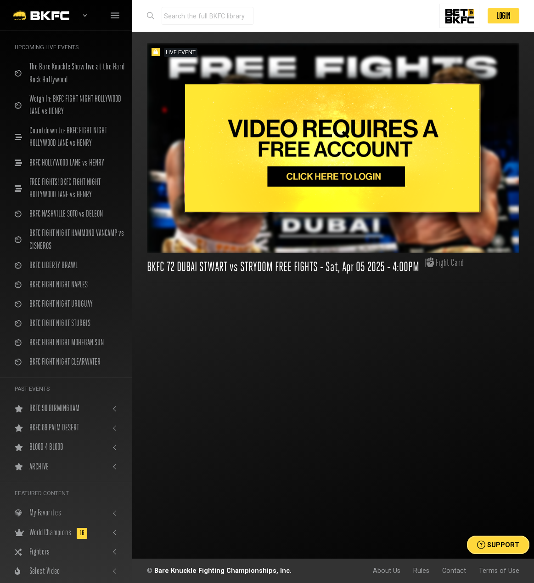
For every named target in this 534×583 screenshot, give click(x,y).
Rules (421, 570)
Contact (454, 570)
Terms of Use (499, 570)
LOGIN (503, 16)
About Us (386, 570)
